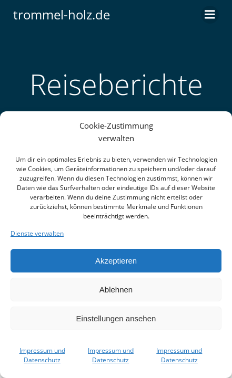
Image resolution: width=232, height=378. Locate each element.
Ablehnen (116, 289)
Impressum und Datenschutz (42, 355)
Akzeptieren (116, 260)
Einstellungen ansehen (116, 318)
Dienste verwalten (37, 233)
